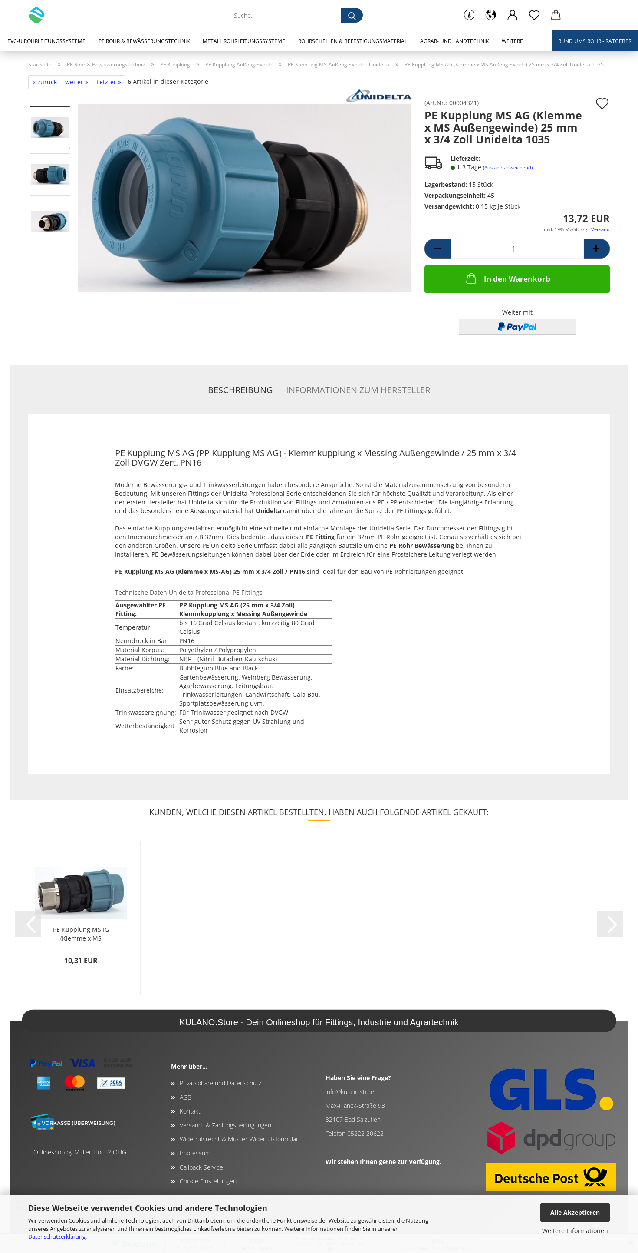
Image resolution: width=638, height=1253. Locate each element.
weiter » (76, 82)
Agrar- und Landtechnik (454, 41)
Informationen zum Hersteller (358, 390)
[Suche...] (352, 15)
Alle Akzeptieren (575, 1212)
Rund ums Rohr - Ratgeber (594, 41)
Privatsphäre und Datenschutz (220, 1083)
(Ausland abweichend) (508, 167)
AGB (185, 1097)
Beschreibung (240, 390)
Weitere (512, 41)
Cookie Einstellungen (208, 1181)
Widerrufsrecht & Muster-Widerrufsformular (239, 1139)
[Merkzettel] (534, 15)
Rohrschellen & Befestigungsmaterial (352, 41)
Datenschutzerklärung (57, 1236)
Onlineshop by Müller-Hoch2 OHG (79, 1152)
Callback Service (201, 1167)
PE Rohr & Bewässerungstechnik (144, 41)
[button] (491, 15)
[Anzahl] (517, 249)
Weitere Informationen (575, 1230)
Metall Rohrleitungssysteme (244, 41)
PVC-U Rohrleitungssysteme (46, 41)
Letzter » (108, 82)
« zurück (45, 82)
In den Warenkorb (507, 278)
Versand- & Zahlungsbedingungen (225, 1125)
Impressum (195, 1153)
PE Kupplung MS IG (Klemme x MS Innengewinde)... (81, 933)
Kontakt (190, 1111)
